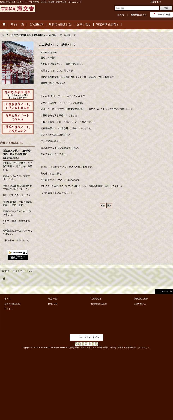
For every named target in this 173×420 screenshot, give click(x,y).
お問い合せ (53, 304)
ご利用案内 (96, 299)
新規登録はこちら (139, 15)
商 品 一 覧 (52, 299)
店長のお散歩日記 (12, 304)
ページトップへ (166, 291)
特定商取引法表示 (99, 304)
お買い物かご (140, 304)
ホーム (7, 299)
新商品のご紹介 (141, 299)
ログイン (121, 15)
